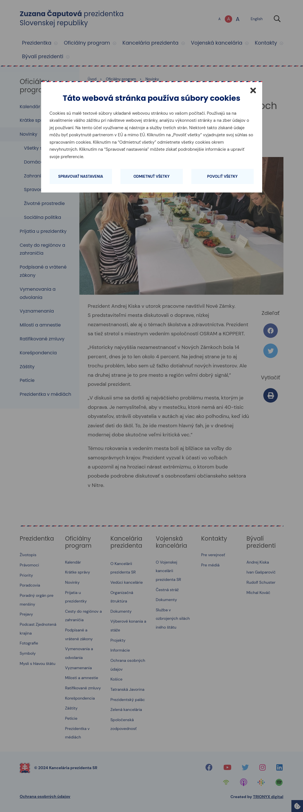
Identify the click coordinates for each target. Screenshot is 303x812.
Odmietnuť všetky (152, 176)
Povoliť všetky (222, 176)
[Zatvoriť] (253, 90)
